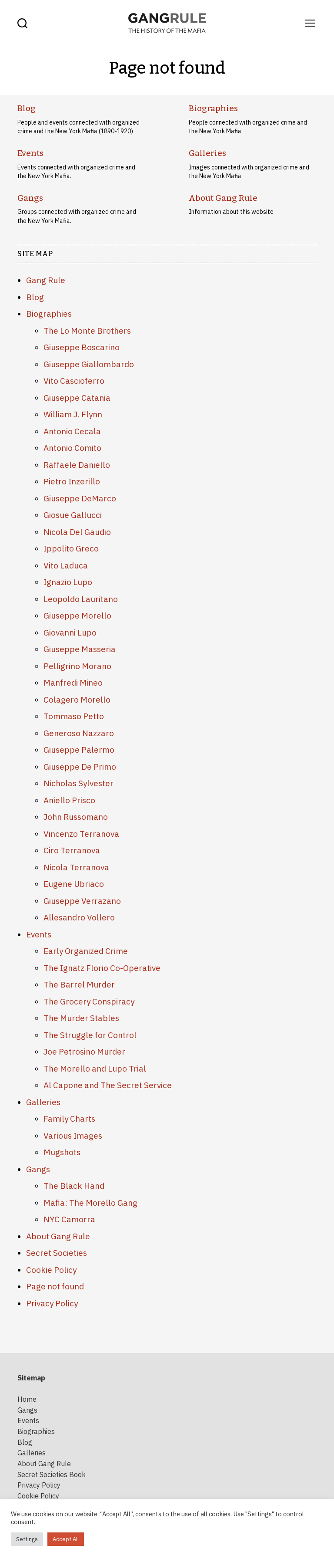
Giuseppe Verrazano (82, 899)
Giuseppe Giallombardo (88, 363)
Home (27, 1398)
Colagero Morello (76, 698)
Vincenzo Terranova (81, 832)
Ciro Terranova (71, 849)
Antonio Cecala (72, 430)
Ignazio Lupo (67, 581)
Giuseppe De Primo (79, 765)
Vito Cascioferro (73, 380)
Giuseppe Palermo (78, 749)
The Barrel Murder (79, 983)
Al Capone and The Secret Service (107, 1084)
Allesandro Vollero (79, 916)
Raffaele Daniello (76, 463)
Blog (25, 108)
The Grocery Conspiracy (88, 1000)
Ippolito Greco (71, 547)
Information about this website (231, 211)
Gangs (29, 197)
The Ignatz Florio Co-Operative (101, 966)
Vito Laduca (65, 564)
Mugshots (61, 1151)
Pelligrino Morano (77, 664)
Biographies (212, 108)
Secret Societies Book (51, 1471)
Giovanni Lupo (70, 631)
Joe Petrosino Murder (84, 1050)
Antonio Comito (72, 447)
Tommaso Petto (73, 715)
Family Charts (69, 1118)
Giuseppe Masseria (79, 648)
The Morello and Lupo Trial (94, 1067)
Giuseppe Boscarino (81, 346)
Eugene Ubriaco (73, 883)
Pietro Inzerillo (71, 480)
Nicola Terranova (76, 866)
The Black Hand (73, 1185)
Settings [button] (27, 1539)
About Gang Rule (221, 197)
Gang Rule (45, 279)
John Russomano (75, 816)
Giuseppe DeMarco (79, 497)
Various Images (72, 1134)
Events (30, 153)
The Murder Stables (81, 1017)
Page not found (55, 1285)
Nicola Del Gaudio (77, 530)
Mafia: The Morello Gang (90, 1201)
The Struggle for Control (90, 1033)
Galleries (206, 153)
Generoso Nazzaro (78, 732)
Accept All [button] (66, 1539)
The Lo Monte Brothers (87, 329)
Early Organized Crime (85, 950)
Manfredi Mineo (73, 681)
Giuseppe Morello (77, 614)
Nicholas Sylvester (78, 782)
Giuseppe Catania (76, 396)
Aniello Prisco (69, 799)
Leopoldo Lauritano (80, 597)
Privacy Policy (52, 1302)
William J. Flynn (72, 413)
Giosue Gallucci (72, 514)
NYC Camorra (69, 1218)
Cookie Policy (51, 1268)
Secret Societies (56, 1252)
